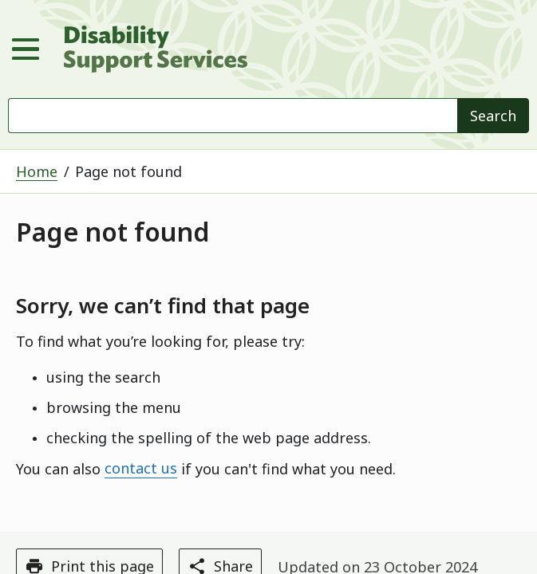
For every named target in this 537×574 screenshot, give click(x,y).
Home (36, 171)
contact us (141, 468)
